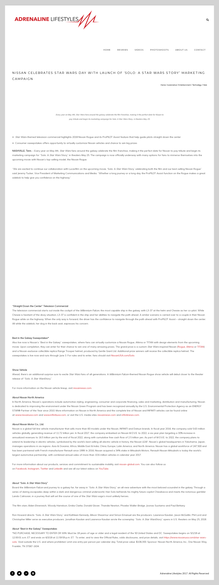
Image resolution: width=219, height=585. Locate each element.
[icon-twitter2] (20, 573)
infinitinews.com (130, 414)
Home (107, 50)
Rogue (181, 346)
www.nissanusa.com (26, 414)
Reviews (122, 50)
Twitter (44, 468)
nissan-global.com (129, 464)
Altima (189, 346)
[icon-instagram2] (33, 573)
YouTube (103, 468)
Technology (197, 85)
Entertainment (184, 85)
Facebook (21, 468)
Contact (200, 50)
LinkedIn (58, 468)
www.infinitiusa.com (55, 414)
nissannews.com (82, 388)
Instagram (33, 468)
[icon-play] (27, 573)
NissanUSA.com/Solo (122, 355)
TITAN (200, 346)
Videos (139, 50)
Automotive (172, 85)
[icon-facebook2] (13, 573)
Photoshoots (159, 50)
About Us (181, 50)
